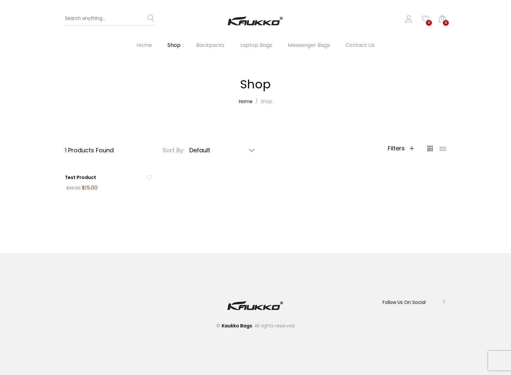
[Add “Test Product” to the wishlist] (149, 178)
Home (144, 46)
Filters (401, 149)
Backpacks (210, 46)
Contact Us (359, 46)
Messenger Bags (309, 46)
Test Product (80, 178)
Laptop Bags (256, 46)
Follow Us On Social (403, 302)
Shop (174, 46)
